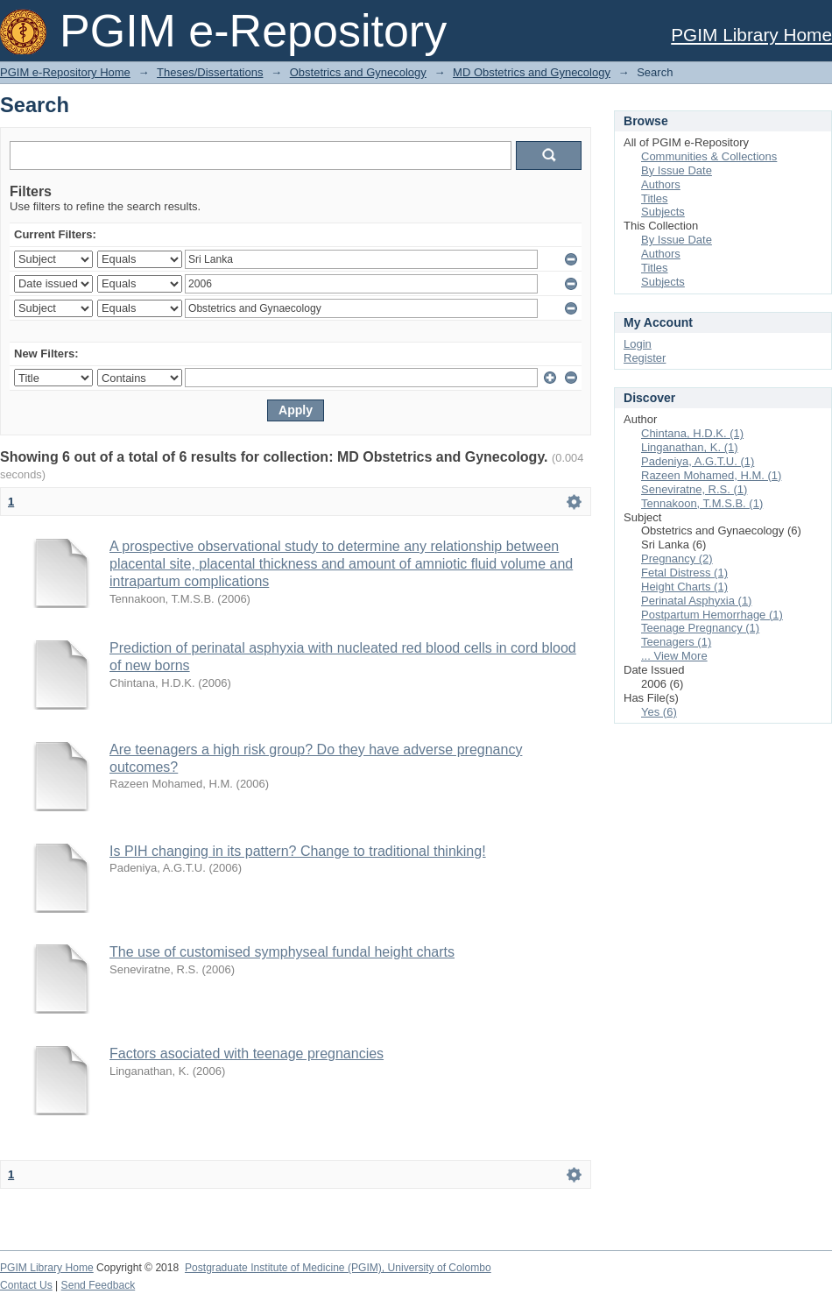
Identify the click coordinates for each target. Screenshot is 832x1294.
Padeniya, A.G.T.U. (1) (697, 461)
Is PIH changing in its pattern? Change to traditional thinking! (297, 851)
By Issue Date (676, 170)
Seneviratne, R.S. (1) (694, 489)
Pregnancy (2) (677, 558)
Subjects (663, 211)
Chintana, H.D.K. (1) (692, 433)
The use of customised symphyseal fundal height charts (282, 951)
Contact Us (26, 1285)
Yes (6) (659, 711)
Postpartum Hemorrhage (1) (712, 614)
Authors (660, 184)
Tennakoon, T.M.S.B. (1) (702, 503)
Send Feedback (98, 1285)
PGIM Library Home (751, 35)
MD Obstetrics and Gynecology (531, 72)
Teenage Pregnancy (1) (700, 627)
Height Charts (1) (684, 586)
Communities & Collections (709, 156)
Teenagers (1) (676, 641)
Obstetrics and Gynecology (358, 72)
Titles (654, 198)
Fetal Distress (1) (684, 572)
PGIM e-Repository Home (65, 72)
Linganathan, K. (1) (689, 447)
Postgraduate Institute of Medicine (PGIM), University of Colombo (338, 1268)
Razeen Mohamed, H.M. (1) (711, 475)
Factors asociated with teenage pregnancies (246, 1053)
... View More (674, 655)
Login (638, 343)
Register (645, 357)
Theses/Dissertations (210, 72)
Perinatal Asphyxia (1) (696, 600)
